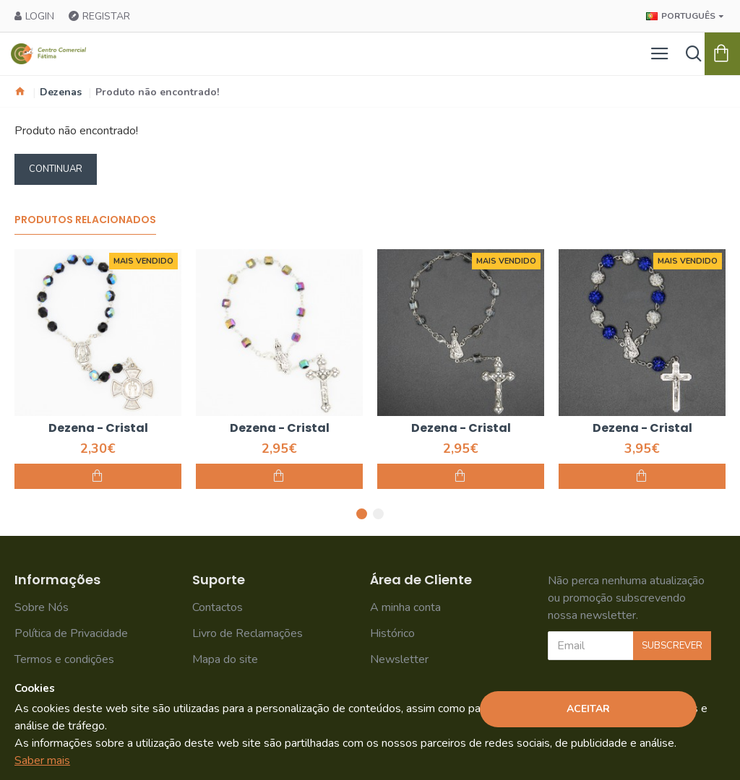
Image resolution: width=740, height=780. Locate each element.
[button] (361, 513)
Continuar (55, 169)
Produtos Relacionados (85, 220)
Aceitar (588, 709)
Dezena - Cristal (98, 428)
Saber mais (42, 760)
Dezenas (61, 92)
